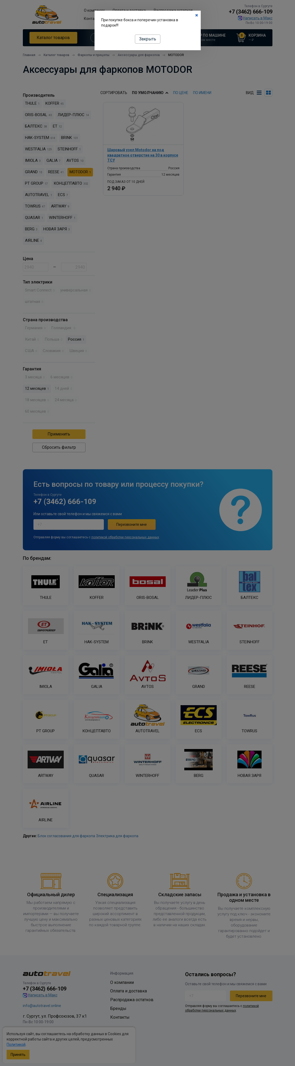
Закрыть (147, 38)
